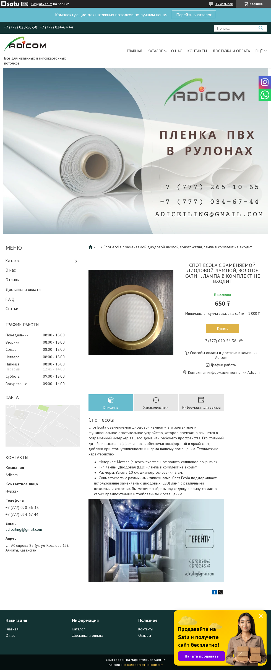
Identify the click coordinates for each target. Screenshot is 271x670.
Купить (222, 328)
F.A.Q (10, 299)
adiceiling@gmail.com (24, 529)
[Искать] (260, 28)
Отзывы (12, 279)
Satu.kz (159, 660)
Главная (134, 50)
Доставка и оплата (231, 50)
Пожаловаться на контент (143, 665)
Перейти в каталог (194, 14)
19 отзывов (224, 4)
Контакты (197, 50)
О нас (176, 50)
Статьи (12, 308)
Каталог (155, 50)
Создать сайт (41, 4)
